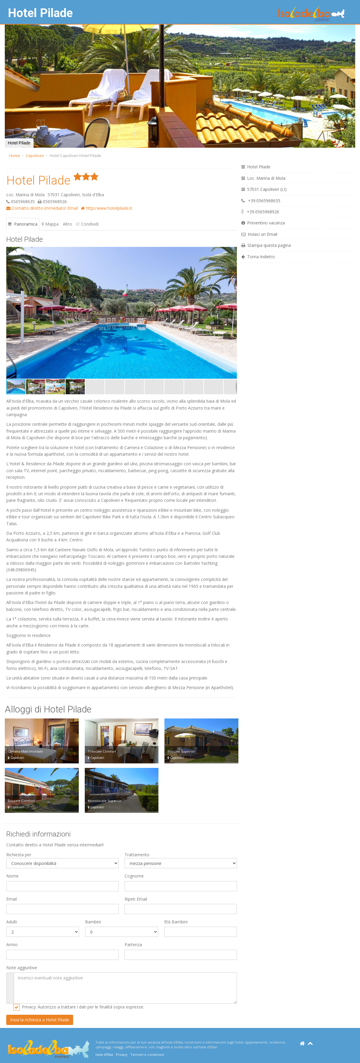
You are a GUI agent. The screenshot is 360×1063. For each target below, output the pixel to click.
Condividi (87, 224)
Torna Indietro (258, 256)
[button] (10, 86)
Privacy (122, 1054)
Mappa (50, 224)
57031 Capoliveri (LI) (264, 189)
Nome (12, 876)
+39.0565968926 (260, 212)
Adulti (11, 922)
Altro (67, 224)
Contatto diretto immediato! (36, 208)
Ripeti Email (136, 899)
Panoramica (22, 224)
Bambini (93, 922)
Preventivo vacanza (263, 223)
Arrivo (12, 944)
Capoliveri (35, 155)
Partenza (133, 944)
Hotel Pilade (40, 13)
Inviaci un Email (259, 234)
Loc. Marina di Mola (263, 178)
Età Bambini (175, 922)
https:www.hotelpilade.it (106, 208)
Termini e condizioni (147, 1054)
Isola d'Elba (104, 1054)
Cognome (134, 876)
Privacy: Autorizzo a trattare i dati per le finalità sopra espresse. (83, 1007)
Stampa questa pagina (266, 245)
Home (14, 155)
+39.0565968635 (260, 200)
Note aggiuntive (21, 967)
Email (72, 208)
